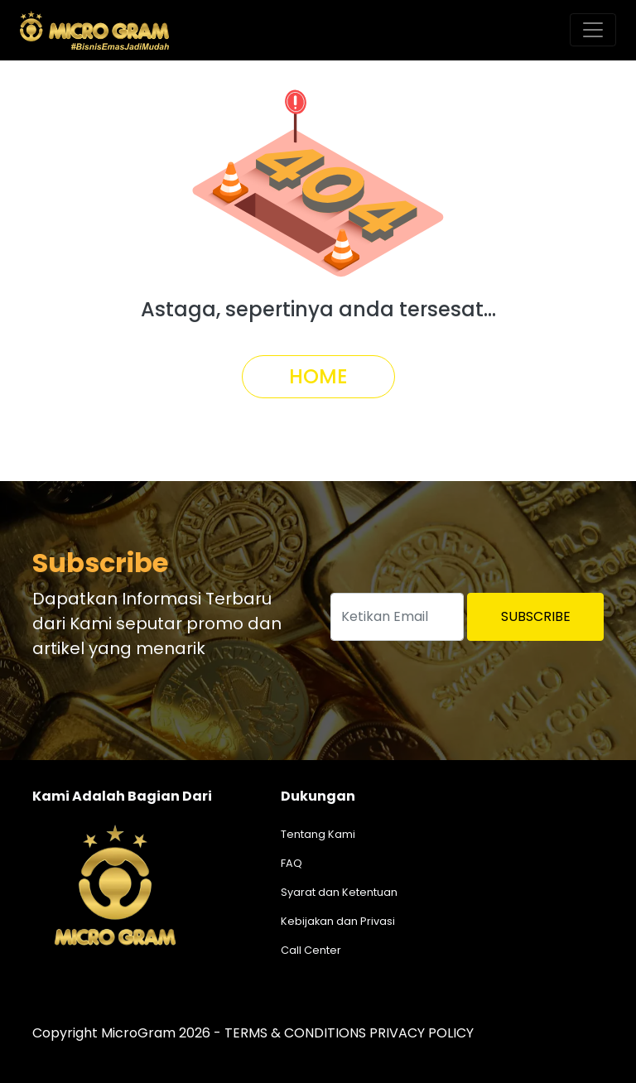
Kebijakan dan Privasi (338, 921)
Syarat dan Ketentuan (339, 892)
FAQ (291, 863)
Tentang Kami (318, 834)
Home (318, 376)
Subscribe (536, 616)
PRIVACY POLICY (421, 1032)
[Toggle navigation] (593, 29)
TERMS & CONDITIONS (295, 1032)
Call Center (311, 950)
